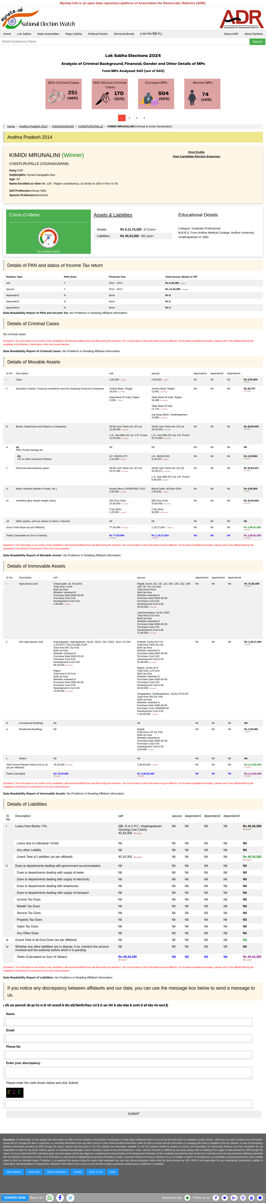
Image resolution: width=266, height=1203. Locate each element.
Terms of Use (96, 1172)
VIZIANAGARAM (63, 126)
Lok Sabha (24, 33)
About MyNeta (253, 33)
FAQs (113, 1172)
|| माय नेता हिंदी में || (151, 33)
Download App (172, 1197)
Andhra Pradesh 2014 (33, 126)
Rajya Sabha (73, 33)
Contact (78, 1172)
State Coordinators (56, 1172)
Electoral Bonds (124, 33)
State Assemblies (48, 33)
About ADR (231, 33)
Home (7, 33)
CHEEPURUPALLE (90, 126)
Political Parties (98, 33)
